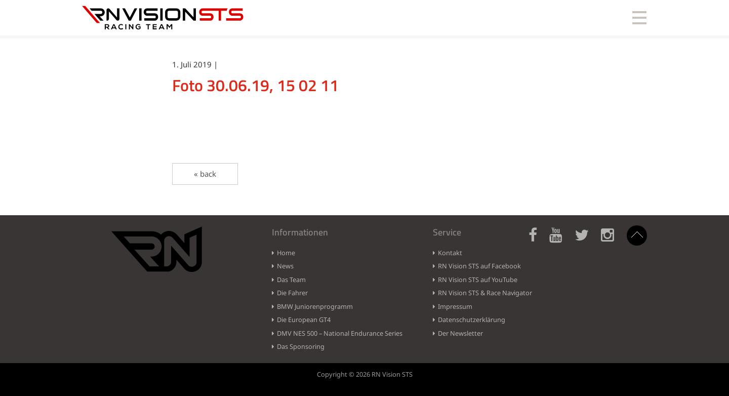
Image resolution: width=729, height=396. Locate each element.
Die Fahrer (292, 292)
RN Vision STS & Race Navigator (485, 292)
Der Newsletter (460, 333)
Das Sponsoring (301, 346)
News (285, 265)
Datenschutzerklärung (471, 319)
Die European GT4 (304, 319)
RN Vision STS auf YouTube (477, 279)
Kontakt (450, 252)
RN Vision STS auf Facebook (479, 265)
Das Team (291, 279)
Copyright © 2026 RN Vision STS (365, 374)
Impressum (455, 306)
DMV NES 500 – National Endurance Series (339, 333)
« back (205, 174)
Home (286, 252)
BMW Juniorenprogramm (315, 306)
